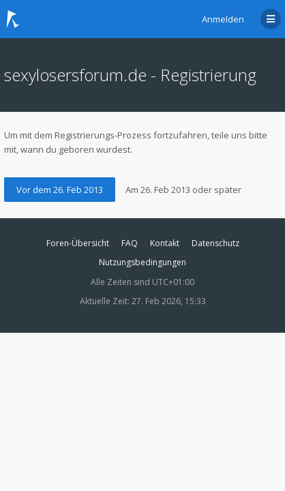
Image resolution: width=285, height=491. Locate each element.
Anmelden (223, 19)
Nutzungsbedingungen (142, 262)
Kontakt (164, 243)
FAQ (129, 243)
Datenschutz (215, 243)
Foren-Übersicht (77, 243)
